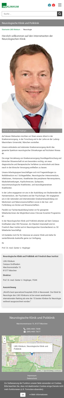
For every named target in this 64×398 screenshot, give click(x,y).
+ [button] (4, 338)
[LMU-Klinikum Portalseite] (10, 5)
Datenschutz (32, 378)
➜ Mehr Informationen (38, 394)
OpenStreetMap (48, 371)
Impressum (32, 376)
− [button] (4, 341)
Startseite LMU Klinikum (11, 30)
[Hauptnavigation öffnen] (59, 5)
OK (23, 395)
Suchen (60, 13)
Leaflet (38, 371)
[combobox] (32, 13)
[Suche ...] (29, 13)
